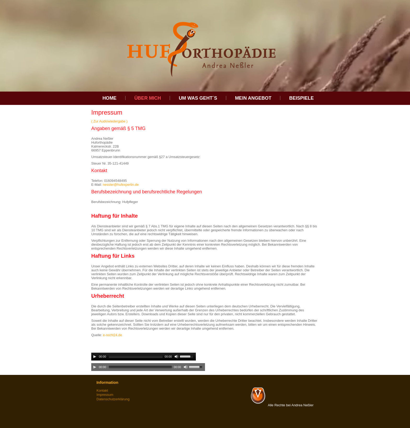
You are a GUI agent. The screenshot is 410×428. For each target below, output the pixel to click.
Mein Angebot (253, 98)
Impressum (104, 395)
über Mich (147, 98)
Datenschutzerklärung (112, 399)
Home (109, 98)
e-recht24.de (112, 335)
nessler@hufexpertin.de (121, 185)
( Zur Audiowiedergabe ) (109, 121)
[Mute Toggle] (176, 356)
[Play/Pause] (95, 356)
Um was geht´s (198, 98)
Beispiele (301, 98)
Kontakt (102, 390)
